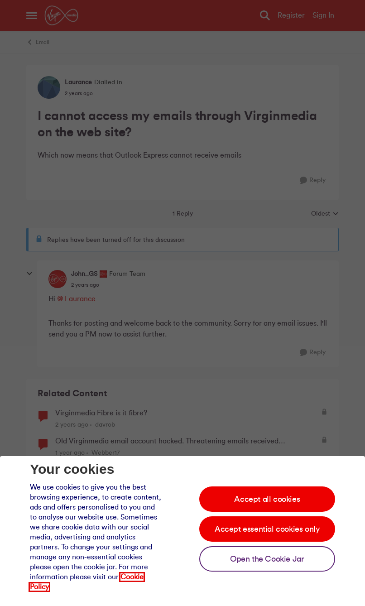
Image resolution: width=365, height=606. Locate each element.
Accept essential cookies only (267, 529)
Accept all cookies (267, 499)
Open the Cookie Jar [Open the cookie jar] (267, 559)
